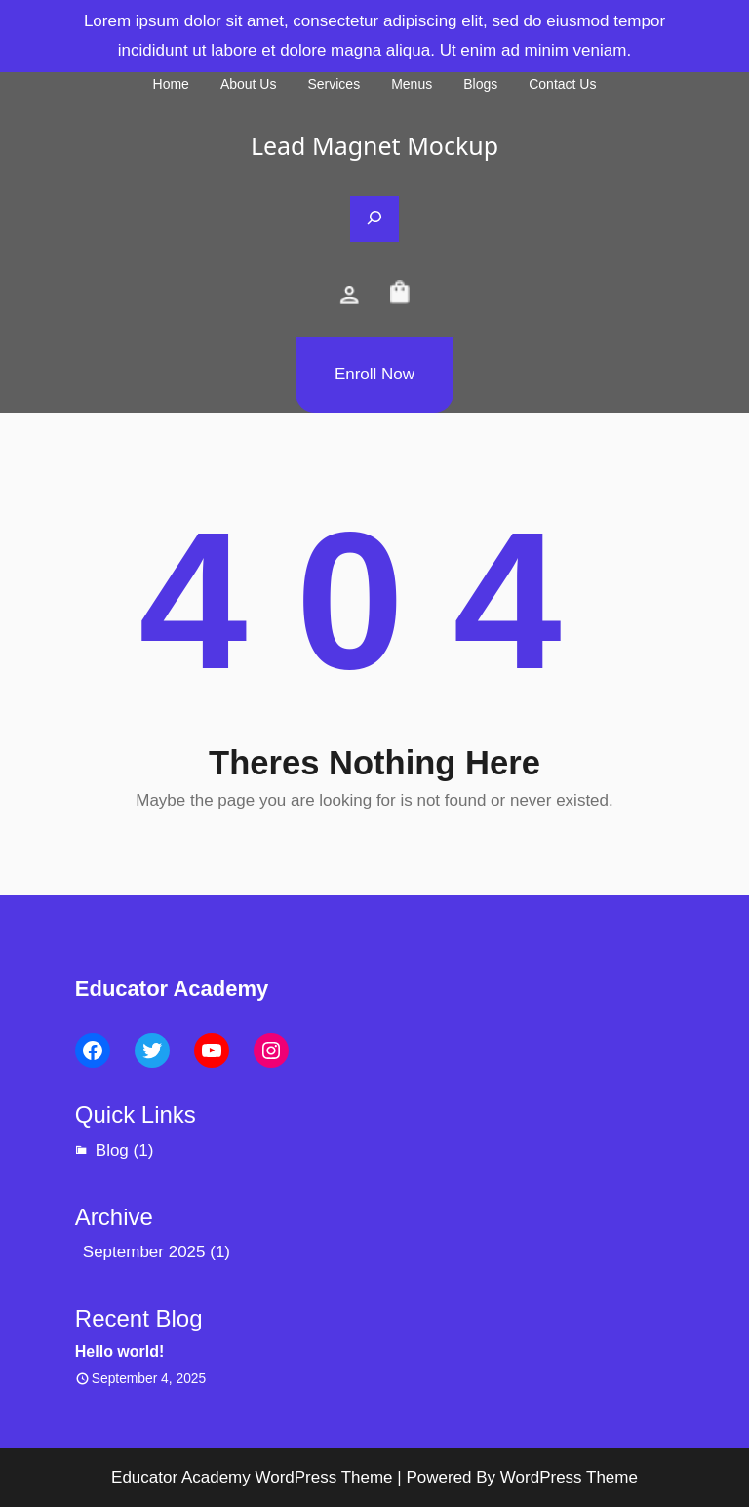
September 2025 (144, 1252)
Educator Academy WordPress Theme (252, 1477)
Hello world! (120, 1351)
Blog (112, 1150)
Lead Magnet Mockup (374, 145)
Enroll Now (374, 374)
